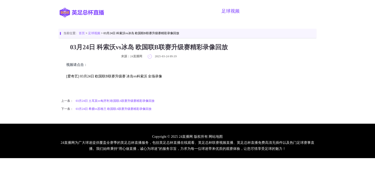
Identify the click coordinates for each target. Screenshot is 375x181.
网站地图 (216, 137)
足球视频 (230, 11)
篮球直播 (205, 11)
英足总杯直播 (149, 11)
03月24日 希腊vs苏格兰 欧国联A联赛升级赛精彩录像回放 (114, 109)
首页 (123, 11)
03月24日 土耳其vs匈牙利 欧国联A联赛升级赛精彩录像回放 (115, 101)
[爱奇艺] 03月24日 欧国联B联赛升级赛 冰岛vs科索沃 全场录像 (114, 76)
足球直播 (179, 11)
